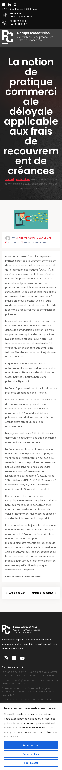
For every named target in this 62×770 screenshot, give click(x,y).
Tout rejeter (31, 763)
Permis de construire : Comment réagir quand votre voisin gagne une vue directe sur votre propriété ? (29, 691)
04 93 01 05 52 (18, 24)
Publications (23, 179)
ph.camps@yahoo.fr (22, 16)
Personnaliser (31, 754)
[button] (5, 44)
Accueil (9, 179)
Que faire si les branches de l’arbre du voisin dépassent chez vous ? (28, 701)
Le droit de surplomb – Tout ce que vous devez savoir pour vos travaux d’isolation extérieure (29, 673)
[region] (31, 736)
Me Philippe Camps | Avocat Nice (33, 238)
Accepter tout (31, 745)
